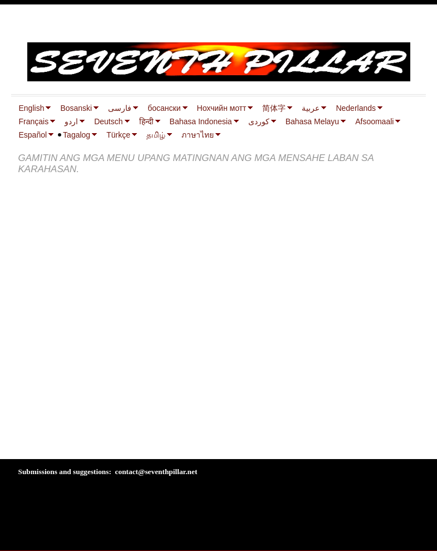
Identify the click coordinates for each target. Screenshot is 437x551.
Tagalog (76, 134)
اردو (71, 121)
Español (33, 134)
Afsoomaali (374, 121)
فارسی (119, 108)
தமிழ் (155, 134)
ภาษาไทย (197, 134)
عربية (311, 108)
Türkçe (118, 134)
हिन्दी (146, 121)
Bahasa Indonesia (201, 121)
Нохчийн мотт (222, 108)
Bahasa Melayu (313, 121)
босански (164, 108)
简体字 (274, 108)
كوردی (258, 121)
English (32, 108)
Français (34, 121)
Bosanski (76, 108)
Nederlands (356, 108)
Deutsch (108, 121)
